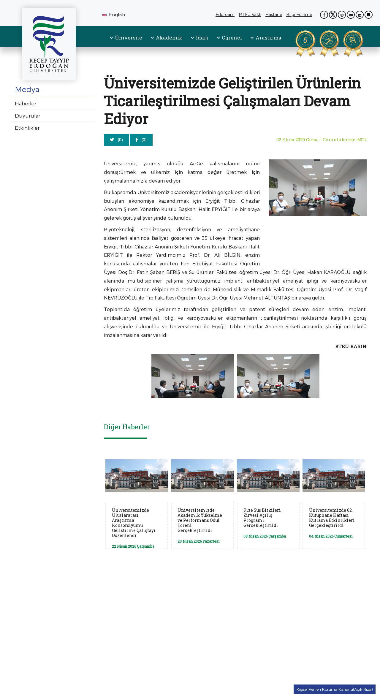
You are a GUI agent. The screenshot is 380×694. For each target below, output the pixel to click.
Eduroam (225, 14)
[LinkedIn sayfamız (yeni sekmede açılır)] (360, 15)
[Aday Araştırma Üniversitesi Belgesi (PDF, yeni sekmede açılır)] (345, 42)
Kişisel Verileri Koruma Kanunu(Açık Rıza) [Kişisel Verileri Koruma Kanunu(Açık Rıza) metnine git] (335, 689)
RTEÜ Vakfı (251, 15)
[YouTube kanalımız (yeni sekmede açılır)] (351, 15)
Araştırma (268, 37)
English (113, 14)
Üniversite (128, 37)
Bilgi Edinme (300, 15)
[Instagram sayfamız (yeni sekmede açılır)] (342, 15)
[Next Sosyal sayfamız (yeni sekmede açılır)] (369, 15)
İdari (202, 37)
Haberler (25, 103)
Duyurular (27, 115)
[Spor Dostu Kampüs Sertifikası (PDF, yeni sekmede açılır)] (322, 42)
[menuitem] (126, 42)
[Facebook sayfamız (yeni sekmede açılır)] (324, 15)
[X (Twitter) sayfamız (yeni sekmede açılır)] (333, 15)
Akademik (169, 37)
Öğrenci (232, 37)
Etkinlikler (27, 128)
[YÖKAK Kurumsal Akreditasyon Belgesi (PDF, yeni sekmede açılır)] (298, 42)
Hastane (274, 15)
